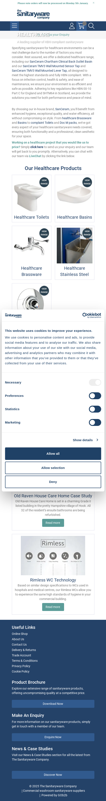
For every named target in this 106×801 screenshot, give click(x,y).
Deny (53, 482)
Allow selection (53, 468)
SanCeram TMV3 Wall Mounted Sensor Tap (51, 66)
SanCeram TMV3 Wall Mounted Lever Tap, (40, 70)
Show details (83, 440)
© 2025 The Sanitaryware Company (53, 786)
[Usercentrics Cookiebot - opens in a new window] (82, 315)
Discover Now (53, 774)
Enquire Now (53, 737)
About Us (18, 639)
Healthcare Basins (74, 217)
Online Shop (20, 634)
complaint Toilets (42, 122)
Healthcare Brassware (31, 271)
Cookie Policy (20, 671)
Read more (53, 522)
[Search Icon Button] (91, 26)
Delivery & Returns (24, 650)
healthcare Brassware (76, 118)
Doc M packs (68, 122)
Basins (22, 122)
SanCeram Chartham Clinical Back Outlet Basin (61, 61)
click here (36, 147)
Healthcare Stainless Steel (74, 271)
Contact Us (19, 644)
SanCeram (62, 109)
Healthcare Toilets (31, 217)
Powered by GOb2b (54, 795)
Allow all (53, 453)
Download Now (53, 703)
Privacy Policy (21, 666)
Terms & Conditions (25, 660)
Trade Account (21, 655)
